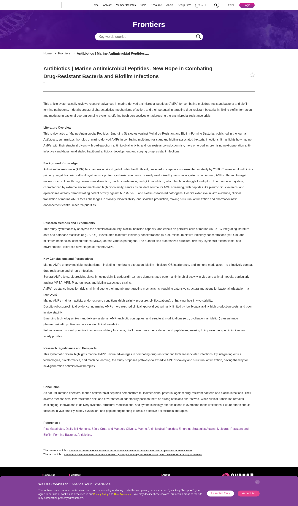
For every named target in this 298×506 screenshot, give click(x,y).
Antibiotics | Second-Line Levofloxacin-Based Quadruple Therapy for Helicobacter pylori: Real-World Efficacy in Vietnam (138, 454)
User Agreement (124, 494)
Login (247, 5)
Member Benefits (126, 5)
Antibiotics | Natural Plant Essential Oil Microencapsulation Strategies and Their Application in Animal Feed (135, 450)
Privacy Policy (101, 494)
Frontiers (65, 53)
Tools (143, 5)
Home (95, 5)
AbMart (107, 5)
